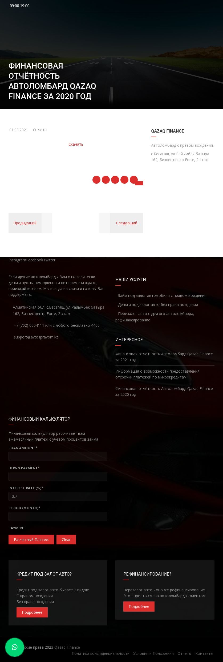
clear (66, 539)
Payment (17, 527)
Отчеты (40, 129)
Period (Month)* (24, 507)
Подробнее (32, 612)
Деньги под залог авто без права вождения (156, 304)
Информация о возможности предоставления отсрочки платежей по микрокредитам (157, 374)
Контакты (204, 653)
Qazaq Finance (67, 647)
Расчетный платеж (31, 539)
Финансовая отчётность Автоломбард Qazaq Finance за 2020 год (164, 391)
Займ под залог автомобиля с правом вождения (160, 295)
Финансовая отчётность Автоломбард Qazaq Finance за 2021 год (164, 356)
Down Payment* (24, 467)
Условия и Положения (153, 653)
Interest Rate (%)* (26, 487)
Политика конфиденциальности (100, 653)
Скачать (75, 144)
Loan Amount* (23, 447)
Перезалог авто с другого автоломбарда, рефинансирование (154, 316)
